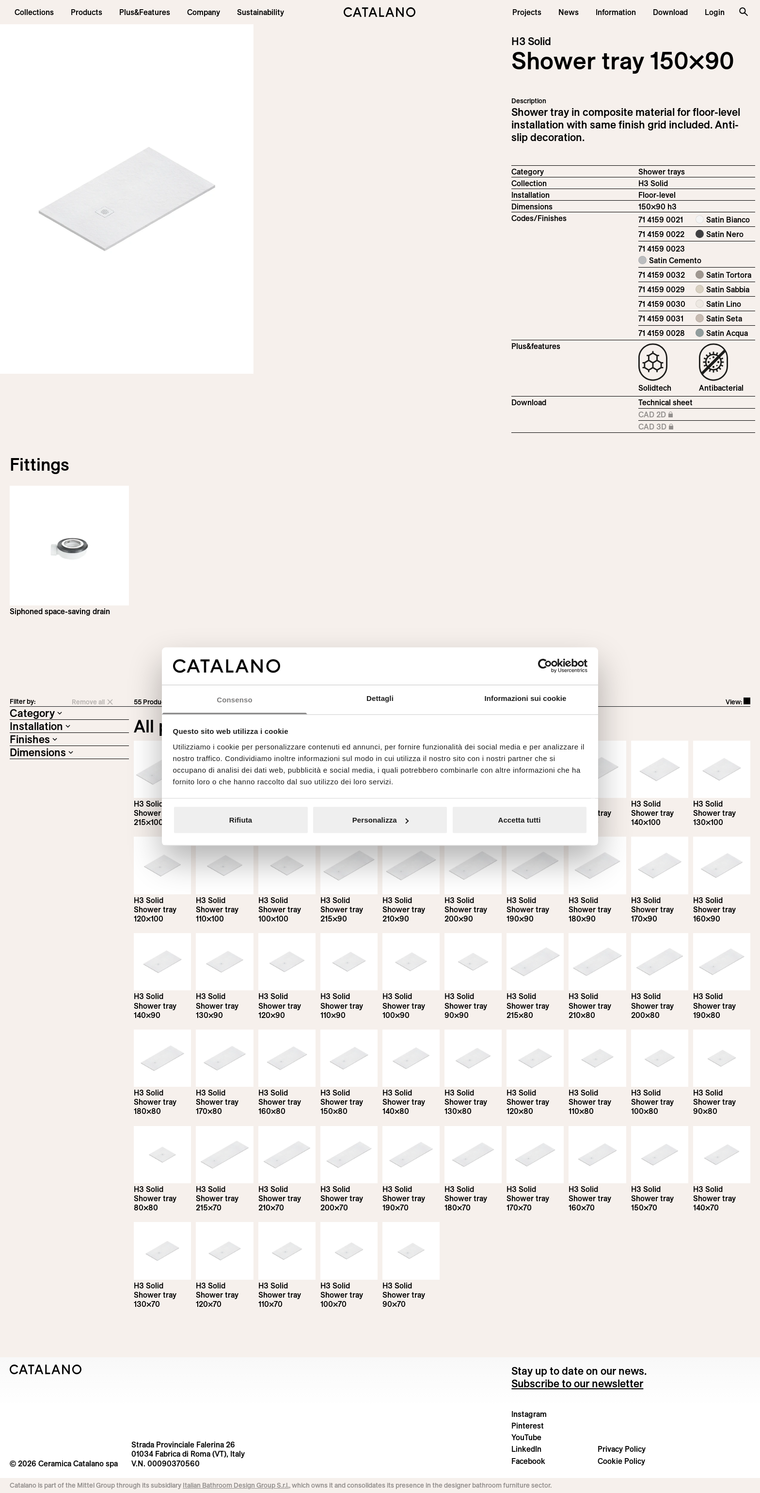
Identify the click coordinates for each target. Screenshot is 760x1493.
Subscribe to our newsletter (577, 1383)
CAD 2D (663, 415)
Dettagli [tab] (380, 698)
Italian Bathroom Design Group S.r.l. (236, 1485)
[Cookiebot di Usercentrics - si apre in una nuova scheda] (545, 666)
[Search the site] (743, 11)
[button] (34, 12)
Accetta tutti (519, 820)
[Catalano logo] (380, 12)
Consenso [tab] (234, 699)
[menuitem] (145, 12)
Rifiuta (240, 820)
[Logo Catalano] (46, 1369)
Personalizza (380, 820)
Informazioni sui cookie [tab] (526, 698)
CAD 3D (663, 427)
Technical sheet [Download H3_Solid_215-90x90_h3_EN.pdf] (665, 402)
